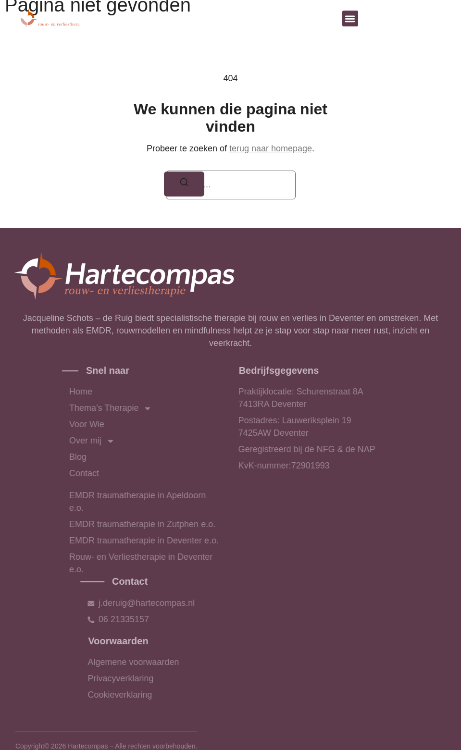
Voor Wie (120, 424)
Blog (112, 457)
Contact (118, 473)
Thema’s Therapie (144, 408)
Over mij (126, 441)
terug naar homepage (270, 148)
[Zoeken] (184, 184)
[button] (350, 18)
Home (114, 391)
